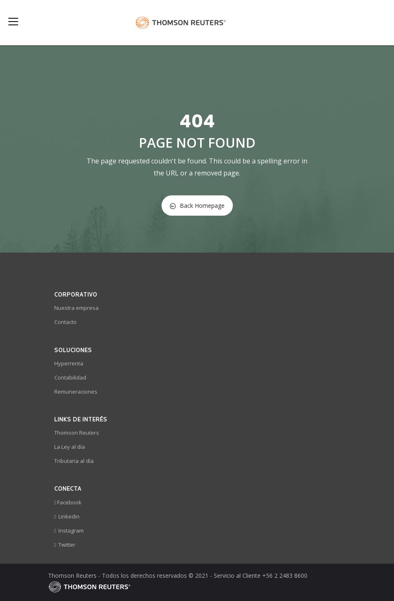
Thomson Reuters (76, 432)
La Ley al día (69, 446)
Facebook (68, 502)
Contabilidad (70, 377)
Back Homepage (197, 205)
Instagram (69, 530)
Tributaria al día (74, 461)
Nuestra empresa (76, 307)
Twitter (65, 544)
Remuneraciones (75, 391)
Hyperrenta (68, 363)
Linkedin (67, 516)
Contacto (65, 322)
